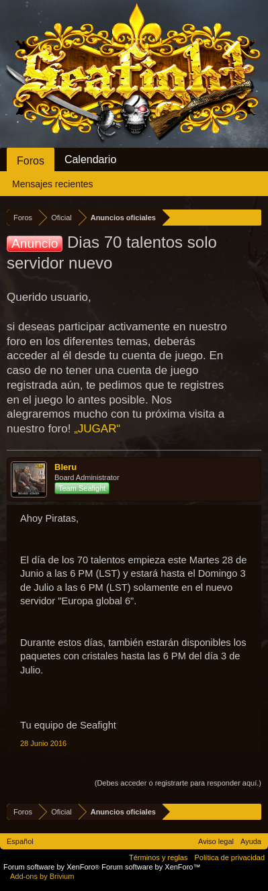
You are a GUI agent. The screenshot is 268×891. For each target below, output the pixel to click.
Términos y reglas (158, 857)
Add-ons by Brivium (42, 876)
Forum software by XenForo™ (150, 867)
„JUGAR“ (97, 428)
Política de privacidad (229, 857)
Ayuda (250, 841)
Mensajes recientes (52, 184)
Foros (30, 161)
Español (20, 841)
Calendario (90, 159)
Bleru (65, 467)
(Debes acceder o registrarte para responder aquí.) (178, 783)
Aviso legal (216, 841)
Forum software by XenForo (52, 867)
